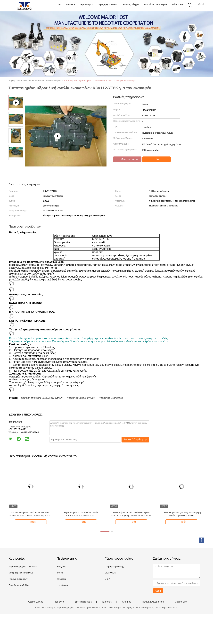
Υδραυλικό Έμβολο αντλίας (81, 398)
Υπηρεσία (61, 579)
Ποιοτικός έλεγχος (130, 4)
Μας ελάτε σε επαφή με (155, 4)
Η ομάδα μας (63, 585)
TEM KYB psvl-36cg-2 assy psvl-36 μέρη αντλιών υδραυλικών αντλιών (181, 514)
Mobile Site (181, 602)
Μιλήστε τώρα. (179, 4)
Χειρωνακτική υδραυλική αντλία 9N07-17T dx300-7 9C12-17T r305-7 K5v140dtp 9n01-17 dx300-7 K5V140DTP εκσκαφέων (30, 514)
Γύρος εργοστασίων (107, 4)
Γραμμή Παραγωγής (114, 566)
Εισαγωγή (61, 566)
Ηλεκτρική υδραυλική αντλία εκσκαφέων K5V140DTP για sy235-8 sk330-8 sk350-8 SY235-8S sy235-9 (131, 514)
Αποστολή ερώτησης (135, 439)
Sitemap (126, 602)
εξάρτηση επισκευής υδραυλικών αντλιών (42, 398)
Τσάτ (157, 159)
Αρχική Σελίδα (35, 602)
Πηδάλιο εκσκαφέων (18, 579)
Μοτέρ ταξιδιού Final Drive (20, 573)
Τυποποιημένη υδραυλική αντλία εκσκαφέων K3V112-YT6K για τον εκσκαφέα (100, 80)
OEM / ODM (110, 573)
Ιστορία (60, 573)
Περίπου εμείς (86, 4)
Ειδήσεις (107, 602)
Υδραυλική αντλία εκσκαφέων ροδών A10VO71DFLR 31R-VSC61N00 (81, 514)
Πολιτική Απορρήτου (153, 602)
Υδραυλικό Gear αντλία (111, 398)
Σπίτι (59, 4)
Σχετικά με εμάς (83, 602)
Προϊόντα (70, 4)
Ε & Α (107, 579)
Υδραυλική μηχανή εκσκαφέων (22, 566)
